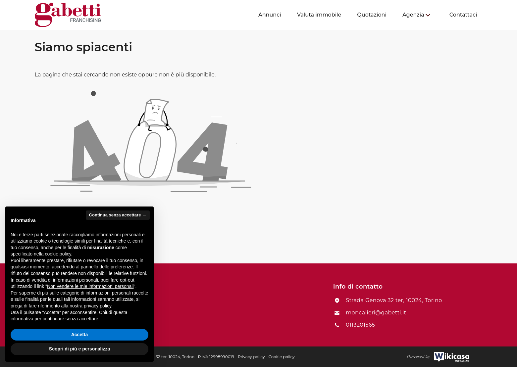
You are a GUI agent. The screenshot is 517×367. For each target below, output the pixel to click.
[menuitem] (269, 15)
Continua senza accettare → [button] (117, 214)
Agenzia (413, 15)
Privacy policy (251, 356)
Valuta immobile (319, 15)
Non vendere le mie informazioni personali (90, 286)
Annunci (269, 15)
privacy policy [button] (97, 305)
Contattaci (463, 15)
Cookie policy (281, 356)
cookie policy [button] (58, 253)
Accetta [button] (79, 334)
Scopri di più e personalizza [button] (79, 348)
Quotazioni (372, 15)
